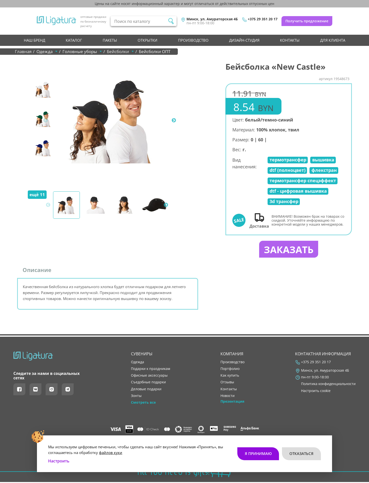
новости (227, 396)
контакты (290, 40)
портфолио (230, 370)
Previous (45, 120)
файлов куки (110, 451)
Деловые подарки (146, 390)
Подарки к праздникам (150, 370)
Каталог (74, 40)
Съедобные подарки (148, 383)
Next (173, 120)
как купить (229, 376)
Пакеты (110, 40)
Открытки (147, 40)
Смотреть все (143, 403)
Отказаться (301, 452)
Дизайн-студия (244, 40)
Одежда (137, 363)
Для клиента (332, 40)
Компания (231, 354)
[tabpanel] (112, 120)
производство (193, 40)
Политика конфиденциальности (328, 385)
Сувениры (142, 354)
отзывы (227, 383)
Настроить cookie (316, 391)
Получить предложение (306, 21)
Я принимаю (258, 452)
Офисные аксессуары (149, 376)
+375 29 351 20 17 (262, 19)
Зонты (136, 396)
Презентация (232, 402)
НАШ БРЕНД (34, 40)
